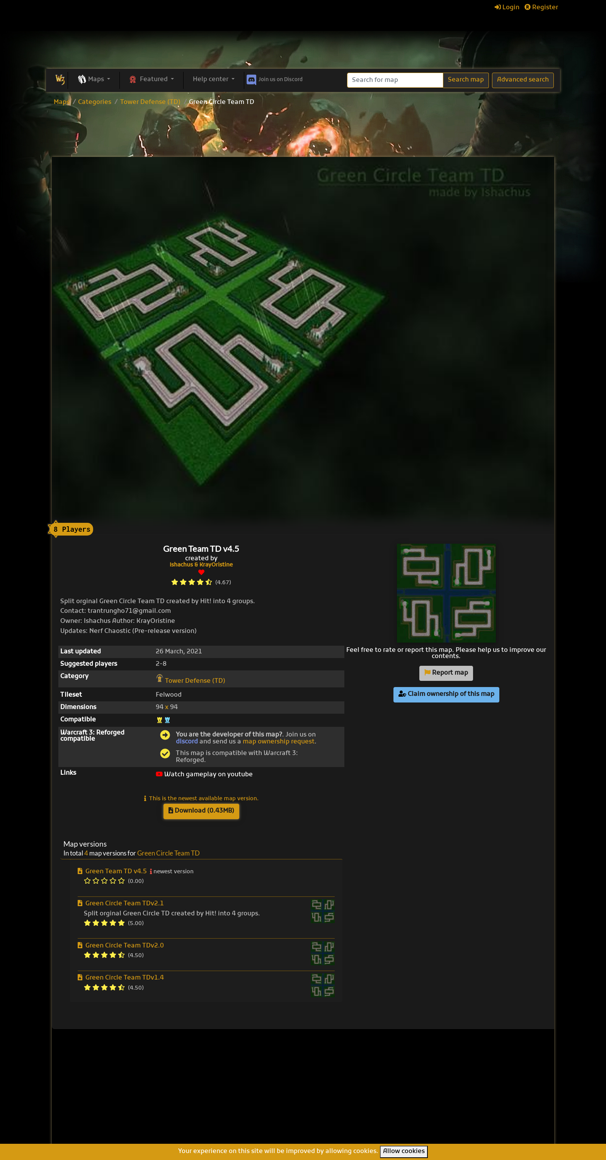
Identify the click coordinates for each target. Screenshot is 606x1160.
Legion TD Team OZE (346, 1118)
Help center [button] (211, 79)
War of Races (334, 1101)
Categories (94, 102)
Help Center (452, 1066)
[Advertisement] (303, 132)
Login (507, 8)
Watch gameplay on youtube (204, 775)
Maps (62, 102)
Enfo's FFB (329, 1084)
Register (541, 8)
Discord (274, 78)
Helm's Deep (333, 1127)
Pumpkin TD (332, 1076)
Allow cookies (404, 1151)
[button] (93, 80)
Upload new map (253, 1088)
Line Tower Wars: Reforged (355, 1093)
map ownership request (279, 742)
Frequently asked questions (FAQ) (460, 1090)
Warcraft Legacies (342, 1110)
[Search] (395, 80)
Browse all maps (252, 1078)
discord (187, 742)
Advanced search (523, 80)
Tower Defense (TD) (150, 102)
